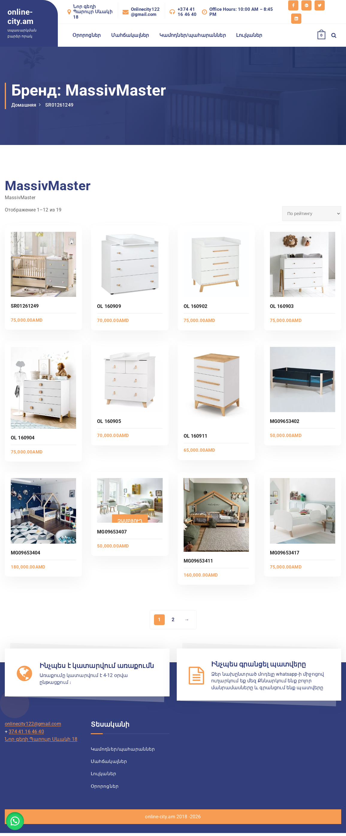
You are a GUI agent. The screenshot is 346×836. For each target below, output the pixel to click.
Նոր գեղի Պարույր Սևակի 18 (93, 12)
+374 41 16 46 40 (187, 12)
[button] (15, 821)
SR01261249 (59, 105)
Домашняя (23, 105)
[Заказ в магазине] (311, 213)
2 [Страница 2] (173, 619)
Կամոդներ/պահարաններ (192, 35)
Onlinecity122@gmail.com (145, 12)
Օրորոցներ (86, 35)
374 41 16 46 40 (26, 731)
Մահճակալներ (130, 35)
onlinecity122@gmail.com (33, 724)
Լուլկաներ (249, 35)
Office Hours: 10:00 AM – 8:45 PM (241, 12)
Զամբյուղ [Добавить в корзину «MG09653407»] (129, 520)
